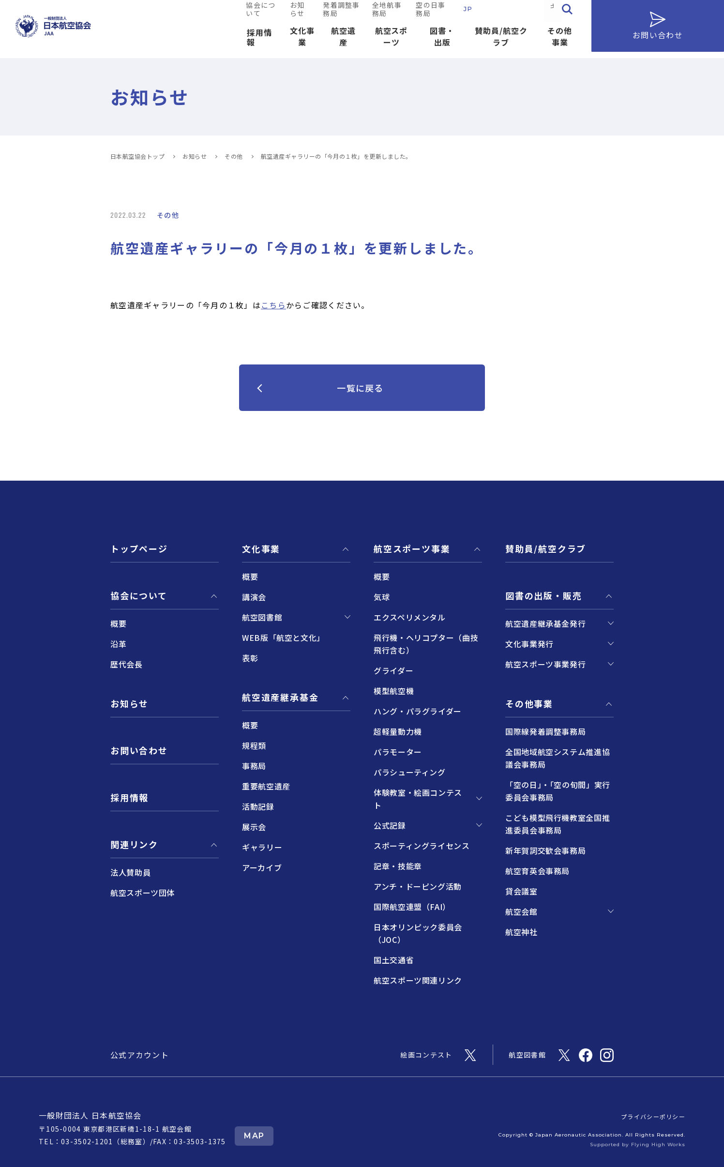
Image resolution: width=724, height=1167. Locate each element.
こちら (273, 305)
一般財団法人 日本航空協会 (90, 1115)
